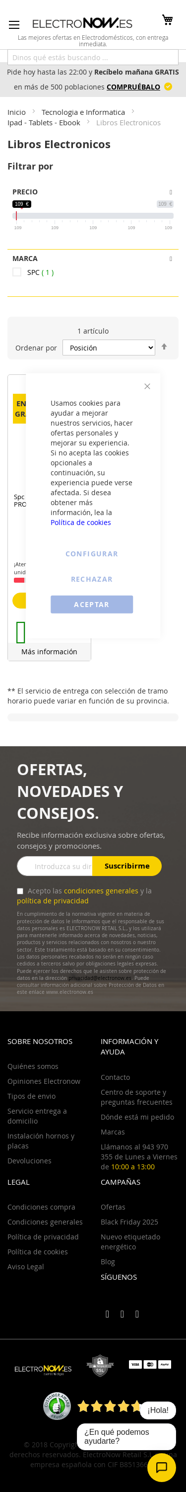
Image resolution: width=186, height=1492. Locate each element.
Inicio (17, 112)
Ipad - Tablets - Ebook (44, 122)
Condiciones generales (45, 1222)
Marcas (113, 1132)
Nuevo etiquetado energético (130, 1241)
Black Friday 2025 (129, 1222)
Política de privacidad (43, 1236)
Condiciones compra (41, 1207)
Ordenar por (36, 347)
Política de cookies (81, 522)
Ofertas (113, 1207)
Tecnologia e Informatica (84, 112)
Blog (108, 1261)
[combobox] (93, 57)
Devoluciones (29, 1160)
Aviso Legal (25, 1266)
